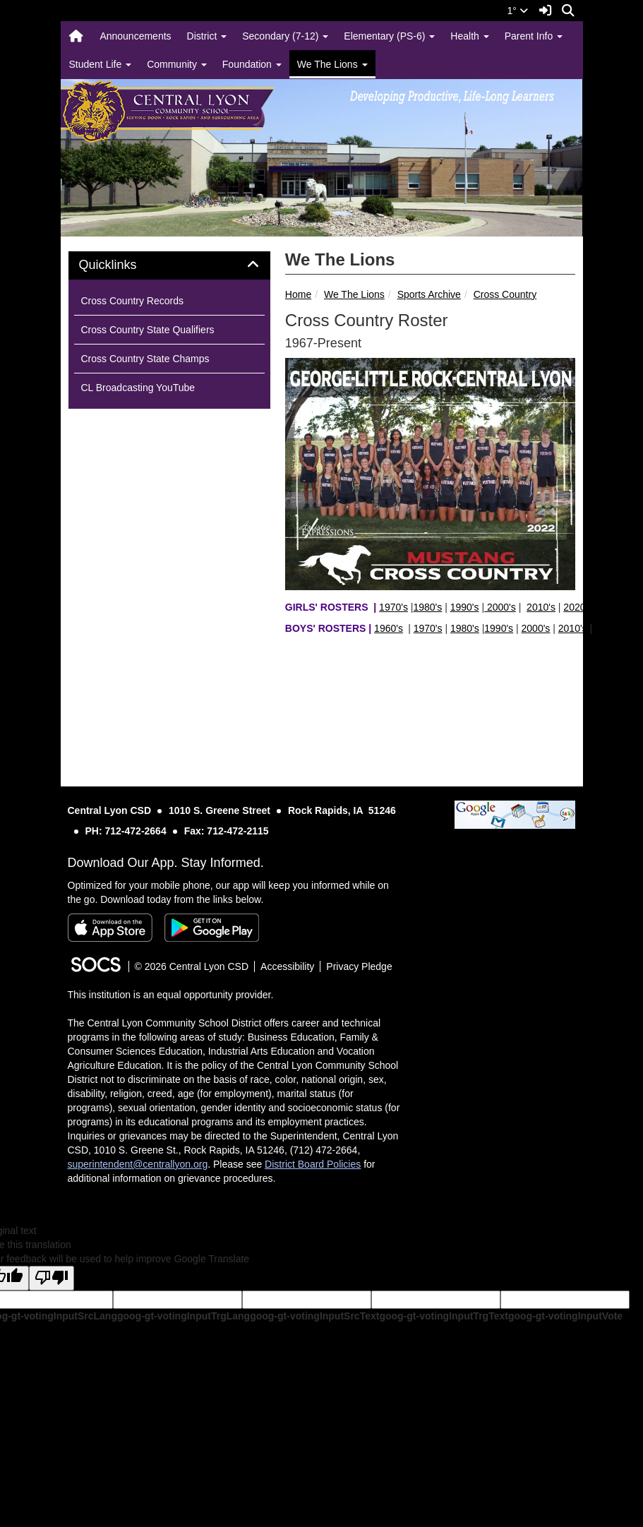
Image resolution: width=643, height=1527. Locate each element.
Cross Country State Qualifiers (148, 329)
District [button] (207, 36)
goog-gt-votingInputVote (565, 1316)
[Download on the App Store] (110, 928)
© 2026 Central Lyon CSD (192, 966)
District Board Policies (313, 1164)
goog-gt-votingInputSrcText (314, 1316)
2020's (577, 607)
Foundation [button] (252, 64)
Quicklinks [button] (124, 265)
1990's (464, 607)
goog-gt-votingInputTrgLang (183, 1316)
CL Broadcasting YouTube (138, 387)
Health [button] (469, 36)
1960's (388, 628)
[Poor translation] (51, 1278)
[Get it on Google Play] (211, 928)
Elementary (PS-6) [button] (389, 36)
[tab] (169, 265)
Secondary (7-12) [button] (285, 36)
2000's (500, 607)
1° (517, 10)
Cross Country (505, 294)
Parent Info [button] (534, 36)
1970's (393, 607)
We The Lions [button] (332, 64)
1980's (427, 607)
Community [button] (177, 64)
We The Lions (354, 294)
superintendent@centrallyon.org (138, 1164)
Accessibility (287, 966)
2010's (541, 607)
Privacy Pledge (359, 966)
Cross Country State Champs (145, 358)
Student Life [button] (100, 64)
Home (298, 294)
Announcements (135, 36)
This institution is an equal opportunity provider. (171, 994)
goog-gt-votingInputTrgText (443, 1316)
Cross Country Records (132, 300)
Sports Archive (429, 294)
